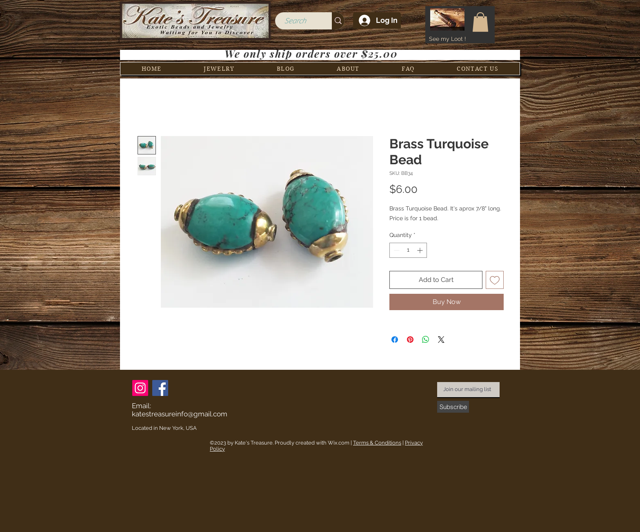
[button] (480, 22)
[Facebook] (160, 388)
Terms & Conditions (377, 443)
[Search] (295, 21)
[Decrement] (396, 250)
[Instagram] (140, 388)
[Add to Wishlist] (495, 280)
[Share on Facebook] (395, 339)
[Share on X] (441, 339)
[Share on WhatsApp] (426, 339)
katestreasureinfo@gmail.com (179, 414)
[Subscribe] (453, 407)
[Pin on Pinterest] (410, 339)
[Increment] (421, 250)
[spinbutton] (408, 250)
